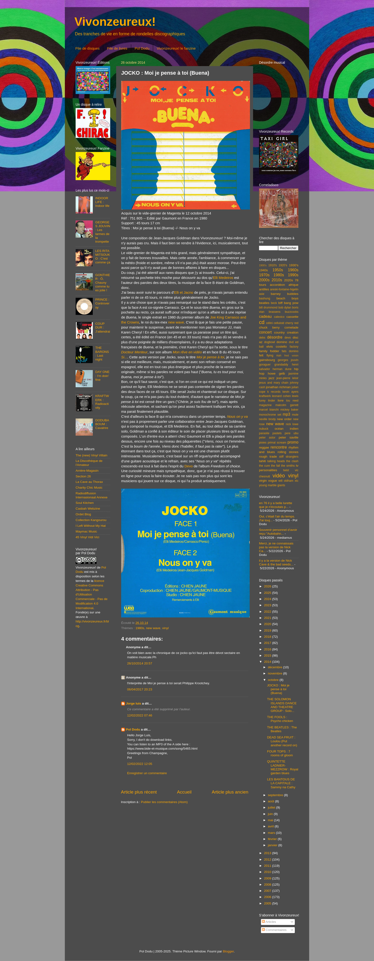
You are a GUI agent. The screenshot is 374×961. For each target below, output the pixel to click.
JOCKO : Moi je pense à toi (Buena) (278, 689)
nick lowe (292, 424)
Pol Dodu (142, 48)
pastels (276, 433)
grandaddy (281, 364)
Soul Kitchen (85, 503)
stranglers (292, 456)
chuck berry (269, 327)
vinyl (165, 628)
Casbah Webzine (88, 508)
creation (292, 332)
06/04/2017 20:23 (139, 689)
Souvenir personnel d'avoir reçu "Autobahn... (278, 531)
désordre (274, 337)
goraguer (265, 364)
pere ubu (291, 433)
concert (265, 332)
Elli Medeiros (223, 278)
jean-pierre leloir (287, 378)
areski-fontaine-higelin (284, 289)
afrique (293, 285)
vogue (272, 480)
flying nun (273, 355)
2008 (268, 884)
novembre (275, 673)
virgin (263, 480)
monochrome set (270, 414)
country (279, 332)
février (273, 839)
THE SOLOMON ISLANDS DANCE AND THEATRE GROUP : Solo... (282, 705)
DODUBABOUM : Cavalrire (102, 424)
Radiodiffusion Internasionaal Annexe (92, 495)
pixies (262, 442)
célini (269, 323)
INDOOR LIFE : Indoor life (102, 202)
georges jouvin (288, 360)
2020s (288, 280)
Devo (188, 466)
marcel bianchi (269, 409)
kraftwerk (265, 396)
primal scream (277, 442)
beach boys (287, 298)
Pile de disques (87, 48)
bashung (264, 298)
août (271, 801)
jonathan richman (278, 387)
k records (273, 391)
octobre (274, 680)
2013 (268, 853)
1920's (283, 265)
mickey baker (289, 409)
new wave (176, 322)
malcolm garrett (286, 405)
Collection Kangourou (91, 520)
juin (271, 814)
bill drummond (268, 307)
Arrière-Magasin (87, 470)
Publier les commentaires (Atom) (164, 802)
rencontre (278, 447)
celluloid (279, 323)
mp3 (286, 414)
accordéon (277, 285)
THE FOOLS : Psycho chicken (280, 719)
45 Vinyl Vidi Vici (87, 537)
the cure (264, 465)
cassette (292, 317)
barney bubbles (284, 294)
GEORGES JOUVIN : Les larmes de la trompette (102, 231)
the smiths (288, 465)
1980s (139, 628)
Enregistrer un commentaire (147, 773)
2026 (268, 586)
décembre (275, 667)
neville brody (267, 419)
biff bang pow (288, 303)
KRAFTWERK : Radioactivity (102, 401)
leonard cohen (281, 396)
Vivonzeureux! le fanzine (176, 48)
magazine (265, 405)
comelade (291, 327)
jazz (271, 378)
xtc (296, 480)
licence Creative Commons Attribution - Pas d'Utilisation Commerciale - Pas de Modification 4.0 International (92, 594)
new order (284, 419)
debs (262, 337)
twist (286, 470)
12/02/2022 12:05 (139, 764)
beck (274, 303)
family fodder (269, 351)
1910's (272, 265)
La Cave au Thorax (89, 482)
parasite (264, 433)
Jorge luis (133, 703)
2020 (268, 624)
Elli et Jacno (183, 292)
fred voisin (291, 355)
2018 (268, 636)
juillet (272, 807)
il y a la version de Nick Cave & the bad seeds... (276, 562)
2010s (277, 280)
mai (271, 820)
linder (271, 400)
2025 (268, 593)
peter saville (288, 437)
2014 (268, 661)
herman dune (282, 369)
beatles (264, 303)
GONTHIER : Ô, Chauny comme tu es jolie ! (102, 282)
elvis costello (276, 346)
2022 (268, 611)
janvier (273, 845)
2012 (268, 859)
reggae (264, 447)
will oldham (285, 480)
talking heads (276, 461)
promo (292, 442)
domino (282, 342)
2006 (268, 897)
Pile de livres (117, 48)
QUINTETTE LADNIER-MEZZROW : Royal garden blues (282, 767)
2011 (268, 865)
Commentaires (274, 930)
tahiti (262, 461)
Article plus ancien (230, 791)
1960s (293, 270)
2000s (264, 280)
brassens (274, 311)
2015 (268, 655)
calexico (279, 317)
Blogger (228, 951)
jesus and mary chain (273, 382)
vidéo (279, 476)
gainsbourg (267, 360)
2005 (268, 903)
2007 (268, 891)
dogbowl (269, 342)
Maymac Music (86, 531)
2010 (268, 872)
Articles (269, 922)
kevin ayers (290, 391)
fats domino (290, 351)
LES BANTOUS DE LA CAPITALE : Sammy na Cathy (281, 783)
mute (295, 414)
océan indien (286, 428)
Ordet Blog (83, 514)
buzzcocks (291, 311)
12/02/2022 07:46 (139, 715)
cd (262, 322)
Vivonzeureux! (115, 21)
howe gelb (276, 373)
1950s (277, 270)
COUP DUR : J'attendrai (102, 327)
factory (294, 346)
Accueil (184, 791)
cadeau (265, 316)
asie (261, 294)
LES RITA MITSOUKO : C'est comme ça (102, 256)
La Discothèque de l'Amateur (89, 462)
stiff (281, 456)
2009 (268, 878)
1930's (293, 265)
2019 (268, 630)
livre (281, 400)
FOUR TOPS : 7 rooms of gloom (280, 753)
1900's (262, 265)
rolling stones (288, 452)
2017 (268, 643)
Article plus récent (139, 791)
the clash (292, 461)
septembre (276, 795)
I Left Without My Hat (91, 526)
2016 (268, 649)
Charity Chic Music (89, 487)
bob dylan (284, 307)
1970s (264, 275)
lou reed (292, 400)
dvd (291, 342)
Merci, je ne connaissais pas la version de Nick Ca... (276, 547)
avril (271, 826)
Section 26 (83, 476)
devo (288, 337)
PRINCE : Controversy (102, 303)
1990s (293, 275)
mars (272, 833)
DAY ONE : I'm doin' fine (102, 375)
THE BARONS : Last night (102, 353)
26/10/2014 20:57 (139, 663)
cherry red (291, 323)
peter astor (267, 437)
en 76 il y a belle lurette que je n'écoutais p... (275, 505)
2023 (268, 605)
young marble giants (272, 485)
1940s (263, 270)
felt (261, 355)
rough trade (268, 456)
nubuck (263, 428)
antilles (264, 289)
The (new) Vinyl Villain (91, 455)
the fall (275, 465)
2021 (268, 618)
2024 (268, 599)
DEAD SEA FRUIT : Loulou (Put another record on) (282, 741)
